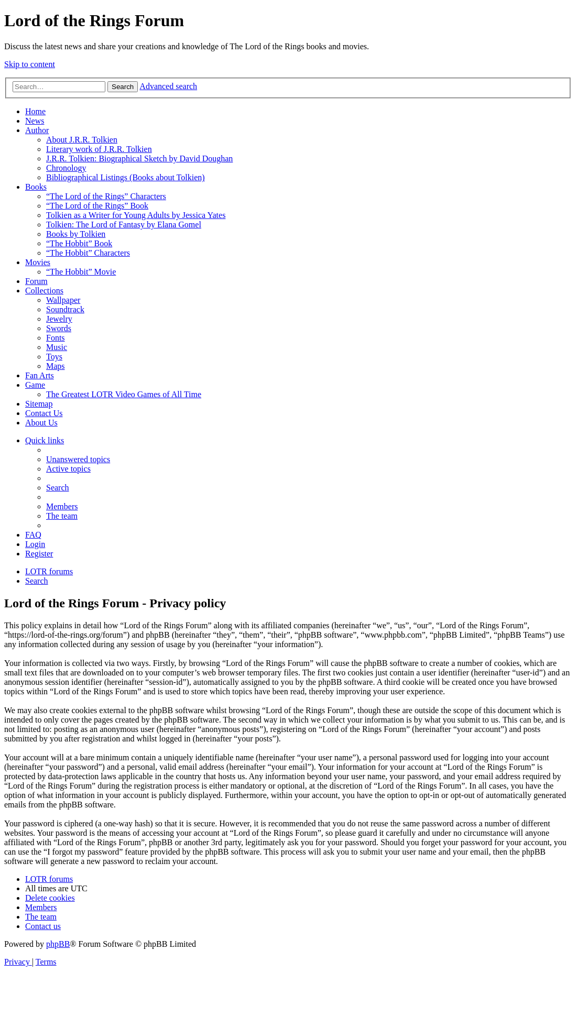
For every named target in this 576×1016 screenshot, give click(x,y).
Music (56, 347)
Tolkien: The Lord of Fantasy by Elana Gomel (123, 224)
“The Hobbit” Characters (88, 252)
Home (35, 111)
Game (35, 384)
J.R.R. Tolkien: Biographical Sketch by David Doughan (139, 158)
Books (36, 186)
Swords (58, 328)
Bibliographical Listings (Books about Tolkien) (125, 177)
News (34, 120)
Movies (37, 262)
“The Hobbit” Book (79, 243)
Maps (55, 366)
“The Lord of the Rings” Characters (106, 196)
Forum (36, 281)
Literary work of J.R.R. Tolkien (99, 149)
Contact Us (44, 413)
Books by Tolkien (75, 234)
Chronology (66, 167)
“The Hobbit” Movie (81, 271)
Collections (44, 290)
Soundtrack (65, 309)
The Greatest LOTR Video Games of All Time (123, 394)
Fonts (55, 337)
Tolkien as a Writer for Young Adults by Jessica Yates (135, 215)
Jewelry (59, 318)
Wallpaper (63, 300)
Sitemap (38, 403)
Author (37, 130)
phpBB (58, 943)
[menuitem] (78, 459)
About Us (41, 422)
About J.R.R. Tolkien (81, 139)
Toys (54, 356)
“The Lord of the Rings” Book (97, 205)
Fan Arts (39, 375)
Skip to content (29, 64)
